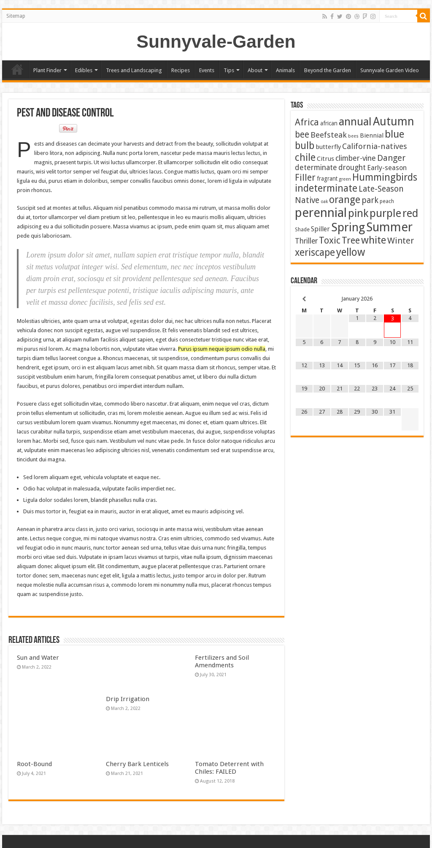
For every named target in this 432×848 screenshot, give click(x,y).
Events (206, 70)
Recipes (180, 70)
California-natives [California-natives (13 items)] (374, 146)
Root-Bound (34, 764)
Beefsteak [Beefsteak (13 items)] (328, 135)
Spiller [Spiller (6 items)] (320, 229)
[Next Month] (410, 299)
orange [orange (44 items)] (344, 200)
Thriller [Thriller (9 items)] (306, 241)
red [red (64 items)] (410, 213)
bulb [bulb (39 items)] (304, 146)
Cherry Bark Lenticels (137, 764)
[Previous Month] (304, 299)
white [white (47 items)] (373, 240)
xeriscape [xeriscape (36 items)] (315, 252)
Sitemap (15, 16)
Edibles (83, 70)
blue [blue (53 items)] (394, 134)
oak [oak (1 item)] (324, 201)
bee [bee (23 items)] (302, 134)
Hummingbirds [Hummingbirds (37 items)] (384, 177)
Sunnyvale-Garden (216, 41)
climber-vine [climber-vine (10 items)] (355, 158)
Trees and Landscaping (134, 70)
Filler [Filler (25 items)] (305, 177)
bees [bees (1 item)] (353, 136)
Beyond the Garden (327, 70)
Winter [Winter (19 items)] (400, 241)
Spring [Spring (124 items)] (348, 227)
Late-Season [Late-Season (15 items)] (381, 189)
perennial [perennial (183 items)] (321, 213)
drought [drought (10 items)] (352, 167)
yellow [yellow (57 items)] (350, 252)
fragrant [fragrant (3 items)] (327, 178)
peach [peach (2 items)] (387, 201)
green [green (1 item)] (345, 179)
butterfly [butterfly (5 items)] (328, 147)
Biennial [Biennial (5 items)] (371, 135)
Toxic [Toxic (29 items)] (329, 240)
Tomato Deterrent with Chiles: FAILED (229, 767)
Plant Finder (47, 70)
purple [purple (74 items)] (385, 213)
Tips (229, 70)
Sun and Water (38, 657)
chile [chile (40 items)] (305, 157)
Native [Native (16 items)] (307, 200)
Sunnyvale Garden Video (389, 70)
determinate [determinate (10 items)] (316, 167)
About (255, 70)
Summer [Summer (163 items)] (389, 227)
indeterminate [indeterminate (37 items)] (326, 188)
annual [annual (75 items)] (355, 121)
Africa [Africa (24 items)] (307, 122)
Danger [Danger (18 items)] (391, 158)
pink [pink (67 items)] (358, 213)
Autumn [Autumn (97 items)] (393, 121)
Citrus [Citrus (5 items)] (325, 159)
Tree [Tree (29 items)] (351, 240)
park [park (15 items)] (370, 200)
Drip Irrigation (127, 699)
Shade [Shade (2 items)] (302, 229)
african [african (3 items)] (329, 123)
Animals (285, 70)
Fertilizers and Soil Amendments (222, 661)
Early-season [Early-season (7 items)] (387, 168)
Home (17, 69)
